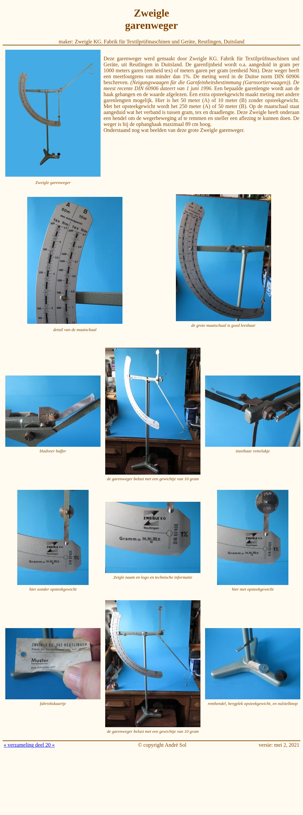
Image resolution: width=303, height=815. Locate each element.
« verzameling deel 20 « (29, 745)
